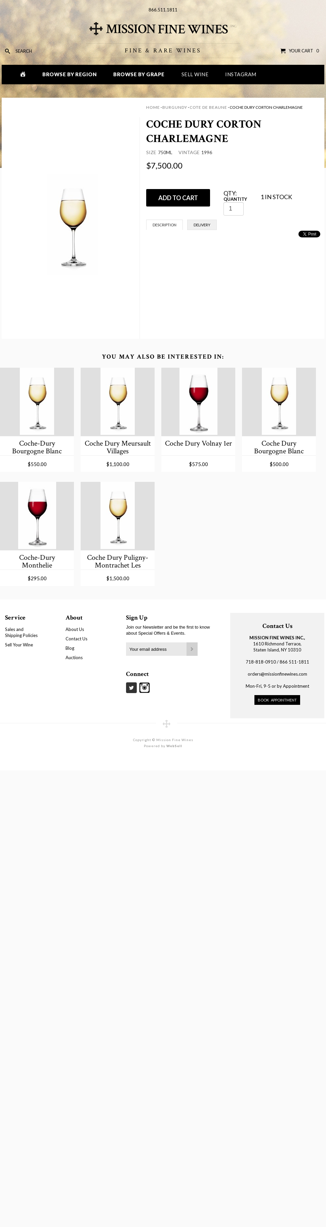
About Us (75, 629)
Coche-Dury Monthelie (37, 561)
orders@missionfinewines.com (277, 674)
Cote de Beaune (208, 107)
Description (164, 225)
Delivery (202, 225)
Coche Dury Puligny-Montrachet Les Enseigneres (117, 561)
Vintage (189, 152)
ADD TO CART (178, 197)
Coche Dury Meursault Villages (118, 447)
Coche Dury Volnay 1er (198, 443)
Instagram (240, 74)
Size (151, 152)
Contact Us (76, 638)
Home (153, 107)
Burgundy (174, 107)
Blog (70, 648)
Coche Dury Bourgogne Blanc (279, 447)
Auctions (74, 657)
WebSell (174, 746)
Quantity (235, 199)
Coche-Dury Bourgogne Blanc (37, 447)
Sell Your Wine (19, 644)
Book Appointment (277, 700)
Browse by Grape (139, 74)
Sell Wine (195, 74)
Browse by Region (69, 74)
